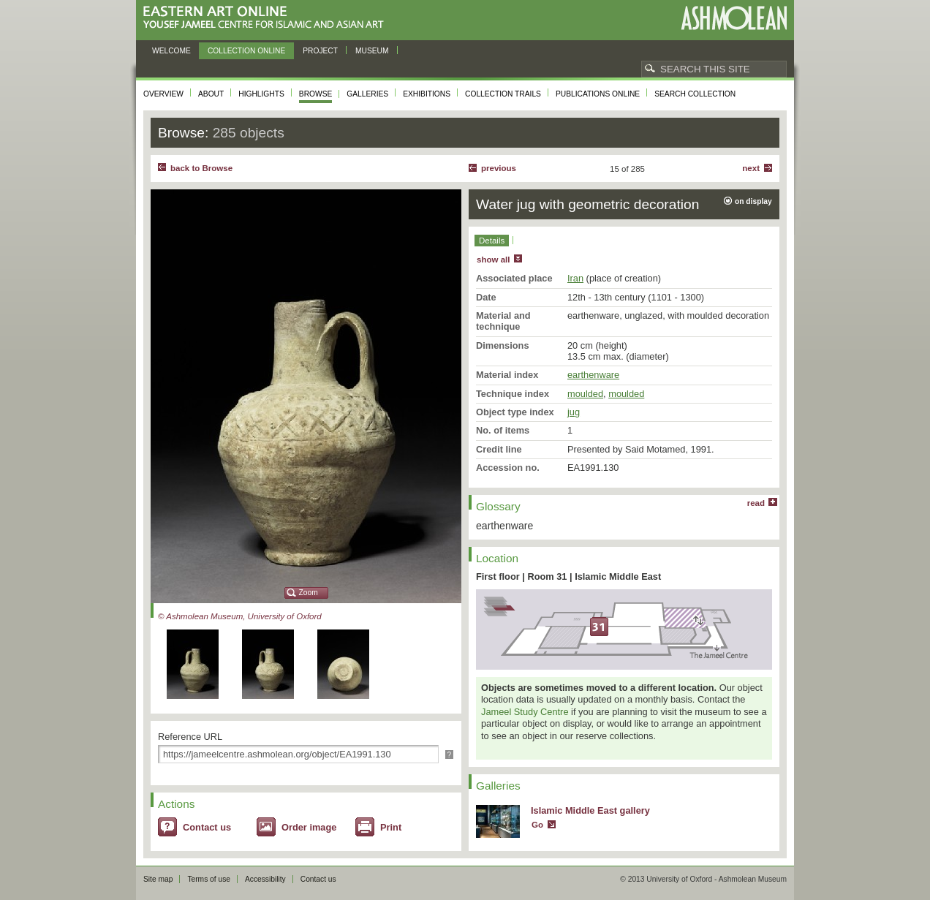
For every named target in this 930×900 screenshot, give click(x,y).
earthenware (593, 374)
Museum (372, 51)
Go (537, 824)
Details (491, 240)
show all (493, 259)
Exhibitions (426, 94)
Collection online (246, 51)
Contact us (207, 827)
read (756, 503)
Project (320, 51)
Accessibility (265, 879)
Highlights (261, 94)
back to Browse (201, 168)
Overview (163, 94)
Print (390, 827)
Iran (575, 278)
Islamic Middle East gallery (590, 810)
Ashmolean (734, 18)
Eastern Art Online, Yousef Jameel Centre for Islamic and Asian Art (267, 18)
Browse (316, 94)
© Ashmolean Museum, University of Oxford (240, 616)
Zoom (308, 593)
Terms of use (208, 879)
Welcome (171, 51)
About (211, 94)
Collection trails (503, 94)
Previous (498, 168)
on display (753, 201)
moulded (585, 393)
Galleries (367, 94)
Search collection (695, 94)
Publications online (598, 94)
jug (573, 411)
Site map (158, 879)
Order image (308, 827)
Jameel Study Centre (525, 711)
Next (751, 168)
